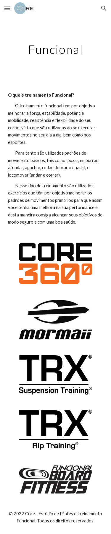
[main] (56, 49)
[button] (7, 8)
